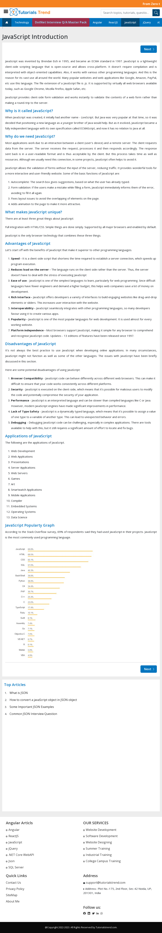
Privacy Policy (15, 889)
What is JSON (19, 693)
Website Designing (97, 842)
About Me (13, 901)
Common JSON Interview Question (33, 714)
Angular (97, 22)
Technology (22, 22)
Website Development (99, 830)
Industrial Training (97, 855)
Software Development (100, 836)
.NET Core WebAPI (20, 855)
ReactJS (113, 22)
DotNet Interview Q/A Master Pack (61, 22)
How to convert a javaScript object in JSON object (43, 700)
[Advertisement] (81, 763)
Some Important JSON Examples (32, 707)
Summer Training (96, 848)
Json (10, 861)
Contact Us (13, 883)
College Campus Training (102, 861)
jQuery (147, 22)
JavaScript (130, 22)
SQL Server (15, 867)
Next (149, 49)
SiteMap (11, 895)
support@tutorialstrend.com (105, 883)
